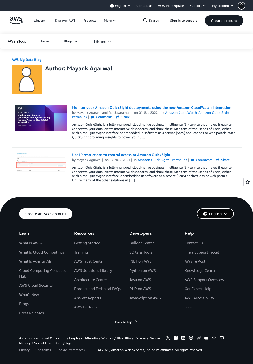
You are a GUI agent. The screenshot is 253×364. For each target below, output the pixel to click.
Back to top (126, 322)
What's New (29, 294)
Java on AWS (140, 279)
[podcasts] (214, 338)
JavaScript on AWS (145, 298)
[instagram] (191, 338)
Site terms (43, 350)
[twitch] (199, 338)
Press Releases (31, 313)
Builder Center (141, 242)
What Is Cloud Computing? (41, 252)
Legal (189, 307)
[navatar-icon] (241, 6)
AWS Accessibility (199, 298)
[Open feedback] (247, 182)
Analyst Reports (87, 298)
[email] (222, 338)
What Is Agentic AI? (35, 261)
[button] (245, 5)
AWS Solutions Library (93, 270)
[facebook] (176, 338)
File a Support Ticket (202, 252)
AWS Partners (85, 307)
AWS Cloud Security (36, 285)
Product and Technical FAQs (97, 288)
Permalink (79, 117)
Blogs (24, 303)
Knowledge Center (200, 270)
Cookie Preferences (70, 350)
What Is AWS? (30, 242)
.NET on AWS (140, 261)
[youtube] (206, 338)
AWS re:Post (195, 261)
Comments (101, 117)
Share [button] (123, 117)
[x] (168, 338)
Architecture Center (90, 279)
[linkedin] (183, 338)
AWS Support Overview (204, 279)
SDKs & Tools (140, 252)
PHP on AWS (140, 288)
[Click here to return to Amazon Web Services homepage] (16, 23)
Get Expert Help (198, 288)
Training (81, 252)
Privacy (24, 350)
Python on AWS (142, 270)
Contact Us (194, 242)
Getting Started (87, 242)
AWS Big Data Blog (26, 59)
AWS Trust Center (89, 261)
